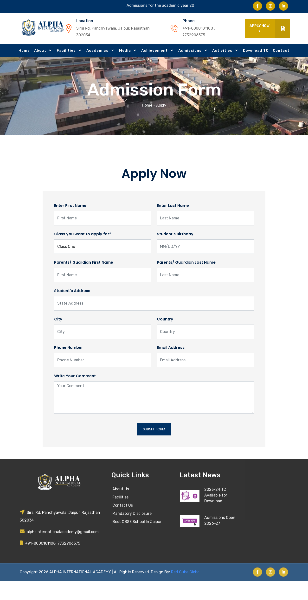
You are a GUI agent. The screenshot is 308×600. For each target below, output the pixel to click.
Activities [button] (222, 50)
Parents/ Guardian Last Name (186, 262)
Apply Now (270, 28)
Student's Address (72, 291)
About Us (120, 507)
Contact (281, 50)
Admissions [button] (190, 50)
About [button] (40, 50)
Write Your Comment (75, 376)
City (58, 319)
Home (24, 50)
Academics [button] (97, 50)
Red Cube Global (185, 590)
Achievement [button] (155, 50)
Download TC (256, 50)
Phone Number (68, 347)
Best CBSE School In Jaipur (137, 540)
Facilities (120, 516)
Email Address (171, 347)
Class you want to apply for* (82, 234)
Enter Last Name (173, 205)
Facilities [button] (67, 50)
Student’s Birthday (175, 234)
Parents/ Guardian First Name (83, 262)
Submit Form (154, 429)
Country (165, 319)
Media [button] (125, 50)
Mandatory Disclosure (132, 532)
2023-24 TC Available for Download (215, 514)
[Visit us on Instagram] (270, 6)
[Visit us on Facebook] (257, 6)
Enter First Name (70, 205)
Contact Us (122, 524)
